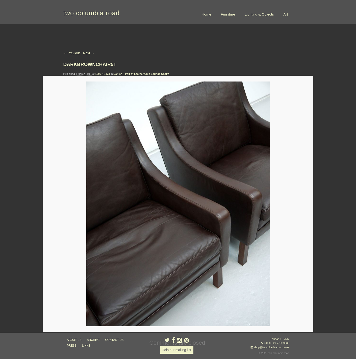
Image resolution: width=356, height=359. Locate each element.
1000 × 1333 (102, 73)
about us (74, 340)
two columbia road (91, 13)
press (72, 345)
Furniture (228, 14)
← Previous (72, 53)
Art (285, 14)
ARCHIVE (93, 340)
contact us (114, 340)
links (86, 345)
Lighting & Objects (259, 14)
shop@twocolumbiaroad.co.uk (271, 347)
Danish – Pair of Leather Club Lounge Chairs (141, 73)
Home (206, 14)
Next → (88, 53)
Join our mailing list (177, 350)
